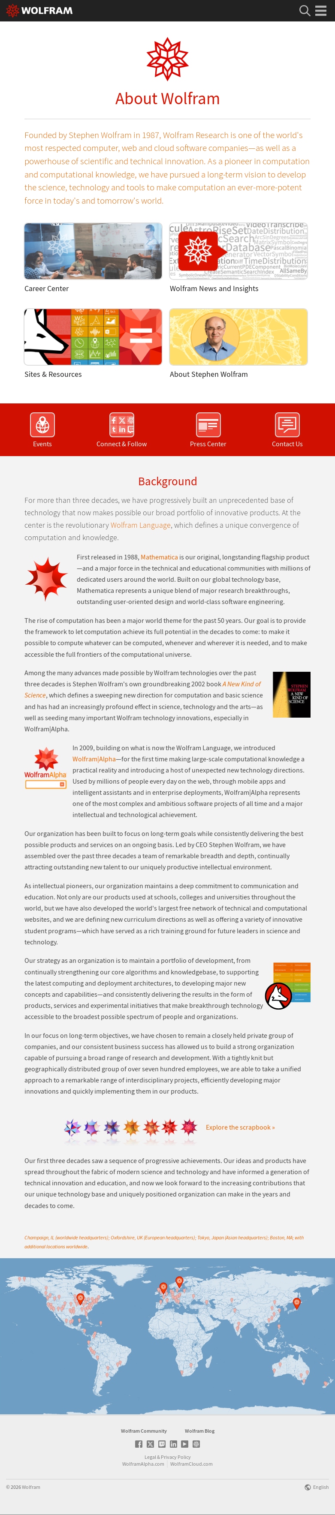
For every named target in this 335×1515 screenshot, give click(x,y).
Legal (150, 1457)
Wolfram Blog (199, 1431)
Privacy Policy (176, 1457)
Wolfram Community (144, 1431)
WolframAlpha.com (143, 1464)
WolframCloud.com (191, 1464)
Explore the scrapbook (240, 1127)
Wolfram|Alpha (94, 759)
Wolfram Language (141, 525)
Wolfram (31, 1487)
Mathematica (159, 557)
